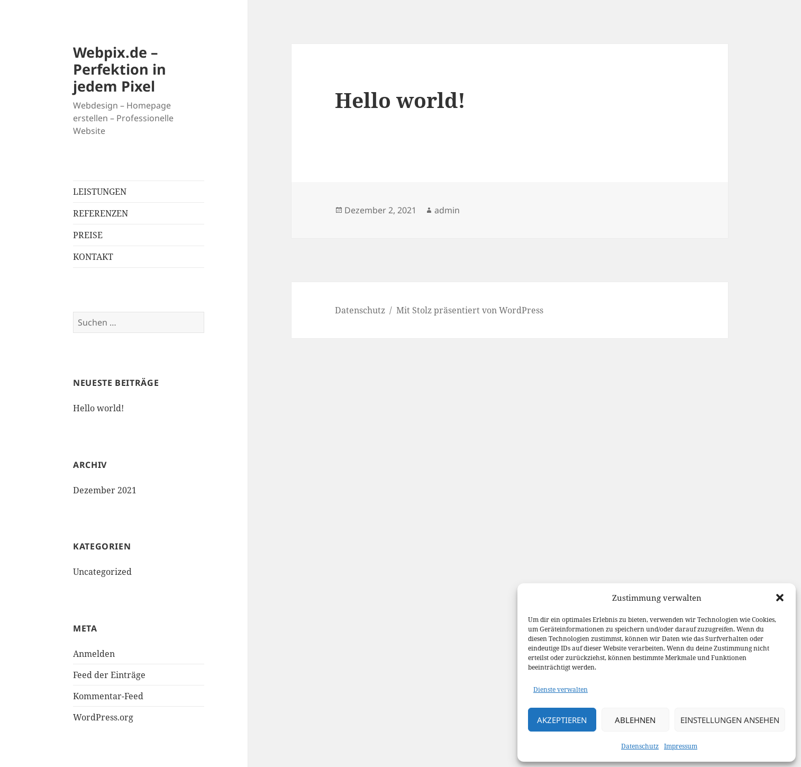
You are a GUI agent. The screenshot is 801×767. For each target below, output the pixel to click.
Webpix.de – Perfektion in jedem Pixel (119, 69)
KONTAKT (93, 257)
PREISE (88, 235)
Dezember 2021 (104, 490)
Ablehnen (635, 720)
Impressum (680, 746)
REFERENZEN (100, 213)
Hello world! (98, 408)
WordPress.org (103, 717)
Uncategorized (102, 571)
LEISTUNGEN (99, 191)
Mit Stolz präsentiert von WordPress (469, 310)
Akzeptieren (562, 720)
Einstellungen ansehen (729, 720)
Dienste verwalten (560, 689)
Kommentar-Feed (108, 696)
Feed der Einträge (109, 675)
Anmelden (94, 654)
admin (447, 210)
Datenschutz (640, 746)
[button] (780, 597)
